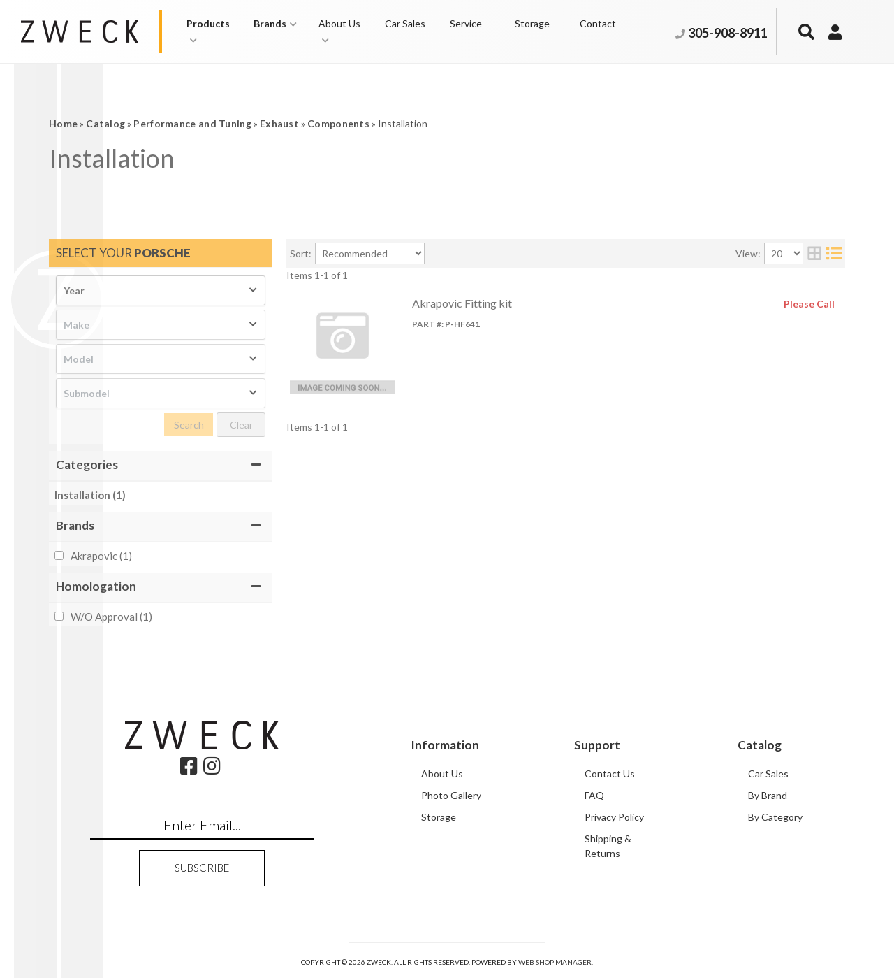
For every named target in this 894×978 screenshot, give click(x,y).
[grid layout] (814, 253)
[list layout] (834, 253)
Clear (241, 425)
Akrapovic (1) (101, 555)
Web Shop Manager (555, 962)
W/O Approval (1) (111, 616)
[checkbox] (59, 555)
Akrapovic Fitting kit (462, 303)
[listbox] (160, 290)
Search (189, 425)
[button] (213, 31)
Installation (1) (90, 495)
